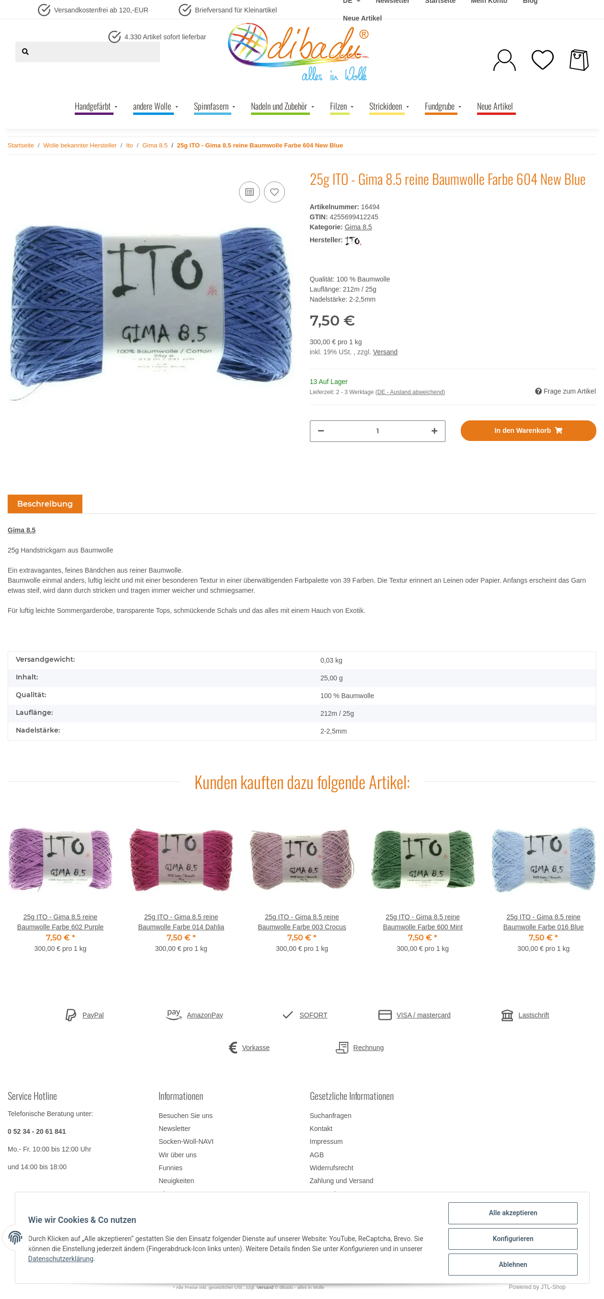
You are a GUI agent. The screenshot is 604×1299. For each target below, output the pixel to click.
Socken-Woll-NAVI (186, 1141)
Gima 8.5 (358, 227)
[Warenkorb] (579, 60)
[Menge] (377, 431)
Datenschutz (328, 1194)
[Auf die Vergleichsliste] (249, 192)
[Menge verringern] (320, 431)
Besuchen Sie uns (186, 1115)
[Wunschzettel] (543, 60)
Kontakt (321, 1128)
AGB (317, 1155)
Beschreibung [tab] (45, 503)
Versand (385, 352)
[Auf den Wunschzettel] (274, 192)
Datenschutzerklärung (63, 1260)
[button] (505, 60)
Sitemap (171, 1194)
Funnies (170, 1168)
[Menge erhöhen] (434, 431)
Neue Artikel (362, 18)
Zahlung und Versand (342, 1181)
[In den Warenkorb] (528, 430)
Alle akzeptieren (511, 1215)
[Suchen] (25, 52)
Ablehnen (511, 1265)
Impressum (326, 1141)
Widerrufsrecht (331, 1168)
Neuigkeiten (176, 1181)
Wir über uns (177, 1155)
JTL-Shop (553, 1287)
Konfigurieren (510, 1240)
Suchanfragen (331, 1115)
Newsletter (174, 1128)
